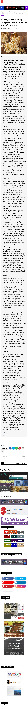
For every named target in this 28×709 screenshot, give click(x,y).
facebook (8, 578)
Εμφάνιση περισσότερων (21, 463)
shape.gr (5, 432)
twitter (21, 578)
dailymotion (7, 590)
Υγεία (10, 12)
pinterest (8, 586)
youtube (9, 582)
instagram (21, 586)
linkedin (21, 582)
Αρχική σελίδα (4, 12)
